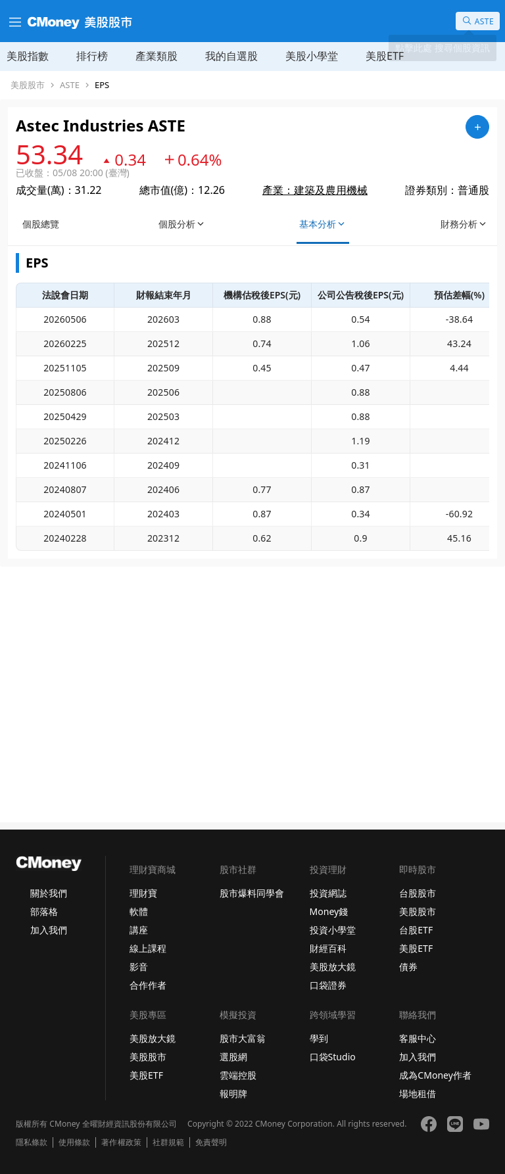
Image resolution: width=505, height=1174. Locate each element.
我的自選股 (231, 56)
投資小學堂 (333, 930)
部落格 (44, 911)
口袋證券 (328, 985)
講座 (139, 930)
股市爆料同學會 (252, 893)
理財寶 (143, 893)
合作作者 (148, 985)
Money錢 (329, 911)
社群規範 (168, 1142)
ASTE (70, 85)
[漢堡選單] (14, 21)
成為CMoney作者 (435, 1075)
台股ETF (416, 930)
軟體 (139, 911)
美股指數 (28, 56)
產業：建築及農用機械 (315, 190)
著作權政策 (121, 1142)
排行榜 (92, 56)
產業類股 (156, 56)
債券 (408, 966)
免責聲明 (211, 1142)
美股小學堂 (311, 56)
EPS (102, 85)
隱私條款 (31, 1142)
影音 (139, 966)
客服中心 (417, 1038)
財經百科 (328, 948)
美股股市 (28, 85)
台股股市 (417, 893)
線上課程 (148, 948)
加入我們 (48, 930)
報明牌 (233, 1093)
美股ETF (385, 56)
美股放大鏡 (333, 966)
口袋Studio (333, 1056)
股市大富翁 (243, 1038)
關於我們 (48, 893)
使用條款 (74, 1142)
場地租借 (417, 1093)
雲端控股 (238, 1075)
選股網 (233, 1056)
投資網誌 (328, 893)
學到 (319, 1038)
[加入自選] (477, 127)
